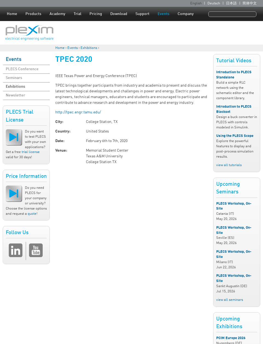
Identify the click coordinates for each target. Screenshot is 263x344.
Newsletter (15, 95)
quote (32, 214)
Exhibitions (88, 48)
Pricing (95, 14)
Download (118, 14)
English (196, 3)
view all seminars (229, 300)
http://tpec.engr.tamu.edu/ (78, 112)
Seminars (14, 78)
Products (33, 14)
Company (186, 14)
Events (163, 14)
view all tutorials (229, 165)
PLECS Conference (22, 69)
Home (12, 14)
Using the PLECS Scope (234, 136)
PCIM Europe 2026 (230, 338)
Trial (77, 14)
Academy (57, 14)
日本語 (231, 3)
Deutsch (213, 3)
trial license (31, 152)
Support (142, 14)
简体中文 (249, 3)
